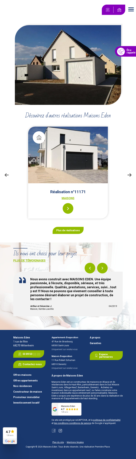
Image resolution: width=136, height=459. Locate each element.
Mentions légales (75, 442)
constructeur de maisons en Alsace (91, 382)
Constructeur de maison (27, 391)
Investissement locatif (26, 402)
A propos (95, 337)
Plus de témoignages (29, 260)
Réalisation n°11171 (68, 192)
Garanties (95, 343)
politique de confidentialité (106, 420)
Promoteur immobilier (26, 397)
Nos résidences (22, 386)
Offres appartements (25, 380)
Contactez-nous (29, 364)
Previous (6, 175)
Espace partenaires (103, 355)
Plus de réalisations (68, 230)
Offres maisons (22, 375)
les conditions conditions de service (72, 423)
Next (129, 175)
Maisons (68, 198)
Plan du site (58, 442)
